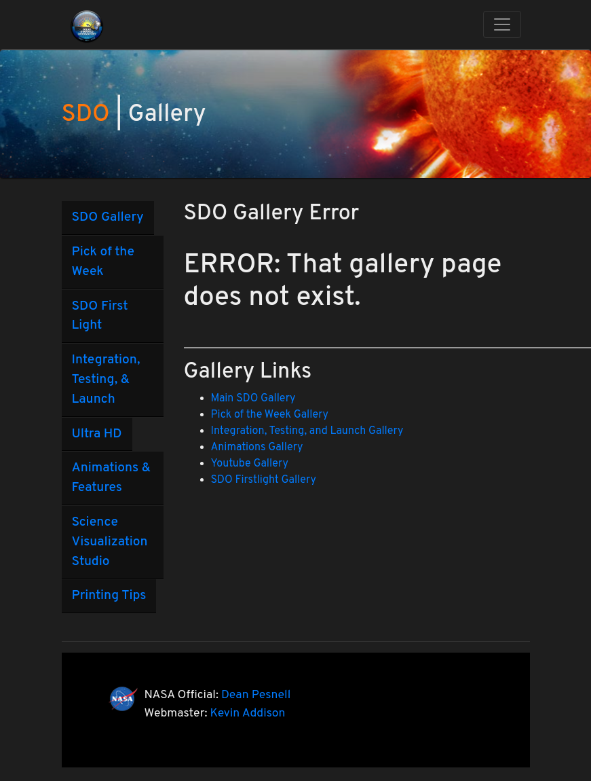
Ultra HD (97, 434)
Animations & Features (111, 478)
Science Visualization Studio (110, 542)
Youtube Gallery (249, 464)
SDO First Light (100, 316)
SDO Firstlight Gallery (263, 480)
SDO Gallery (108, 217)
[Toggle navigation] (502, 24)
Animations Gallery (257, 447)
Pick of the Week (103, 262)
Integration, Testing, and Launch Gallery (307, 431)
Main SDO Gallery (253, 398)
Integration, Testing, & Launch (106, 379)
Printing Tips (109, 595)
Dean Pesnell (255, 695)
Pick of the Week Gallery (270, 415)
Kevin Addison (248, 713)
